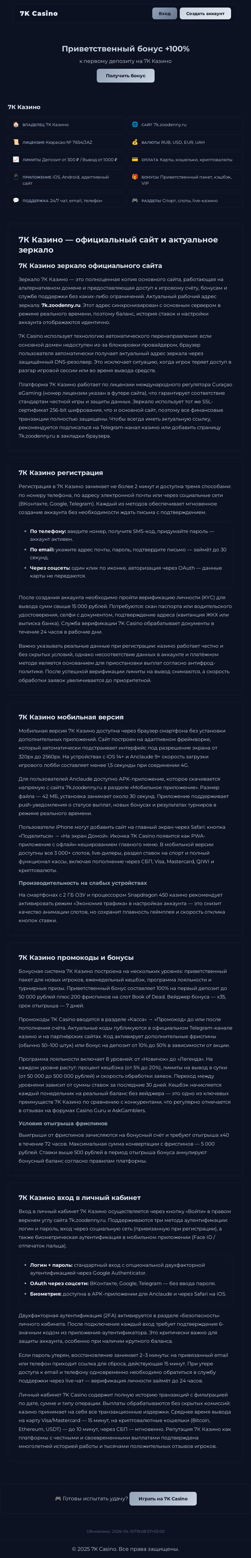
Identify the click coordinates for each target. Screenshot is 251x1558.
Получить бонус (125, 76)
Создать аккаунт (205, 13)
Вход (165, 13)
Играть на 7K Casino (163, 1499)
